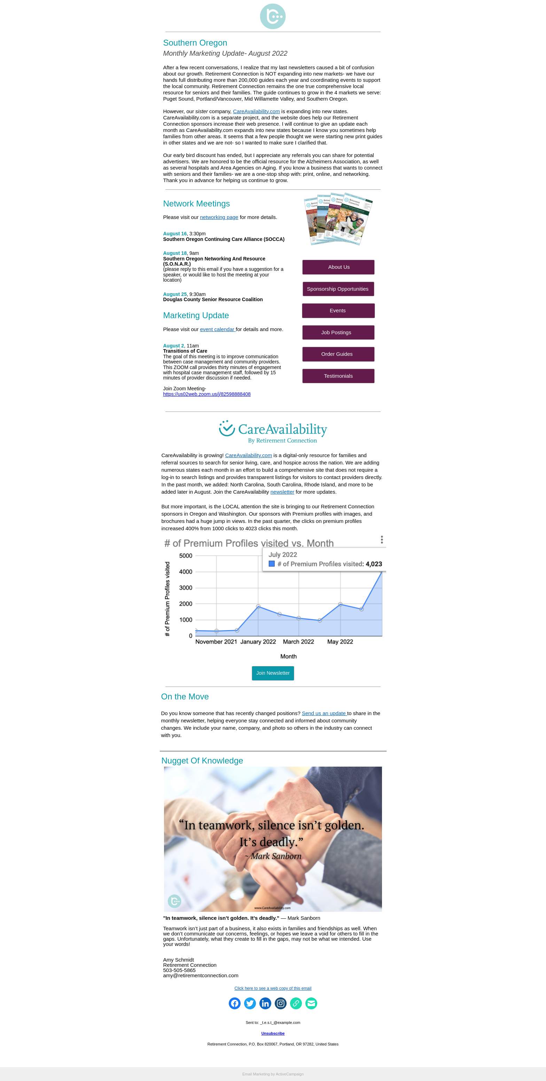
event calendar (218, 329)
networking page (219, 217)
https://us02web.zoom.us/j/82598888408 (207, 394)
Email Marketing (256, 1074)
